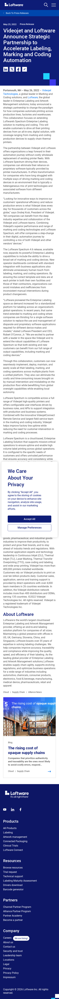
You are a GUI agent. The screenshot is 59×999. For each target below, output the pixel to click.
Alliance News (35, 692)
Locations (8, 959)
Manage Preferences (30, 527)
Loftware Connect (13, 850)
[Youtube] (4, 809)
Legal (6, 964)
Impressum (9, 977)
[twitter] (12, 69)
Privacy (7, 968)
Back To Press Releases (16, 13)
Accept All (29, 519)
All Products (10, 828)
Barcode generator (13, 889)
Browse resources (13, 867)
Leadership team (12, 955)
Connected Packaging (15, 841)
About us (8, 942)
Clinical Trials (10, 845)
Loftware (33, 97)
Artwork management (15, 836)
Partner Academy (12, 915)
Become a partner (13, 920)
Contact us (9, 946)
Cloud (6, 692)
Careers (7, 937)
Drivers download (12, 885)
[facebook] (18, 69)
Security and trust (13, 951)
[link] (24, 69)
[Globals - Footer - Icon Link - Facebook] (20, 809)
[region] (29, 499)
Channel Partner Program (17, 906)
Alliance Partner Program (17, 911)
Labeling (8, 832)
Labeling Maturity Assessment (20, 880)
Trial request (10, 871)
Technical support (13, 876)
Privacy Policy (11, 972)
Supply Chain (18, 692)
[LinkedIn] (12, 809)
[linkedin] (5, 69)
